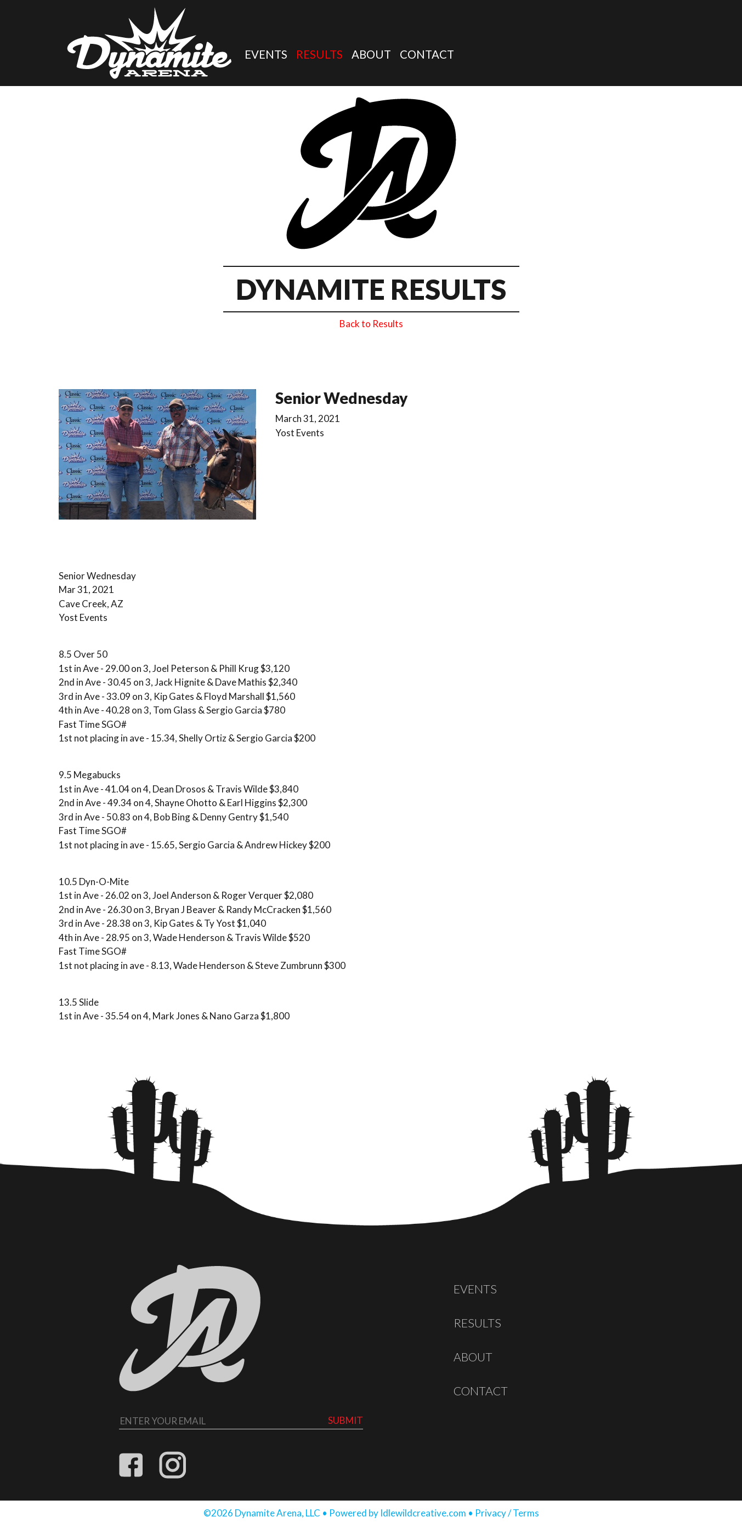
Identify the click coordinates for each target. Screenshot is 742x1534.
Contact (427, 54)
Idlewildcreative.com (423, 1513)
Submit (345, 1420)
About (371, 54)
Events (266, 54)
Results (319, 54)
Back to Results (371, 323)
